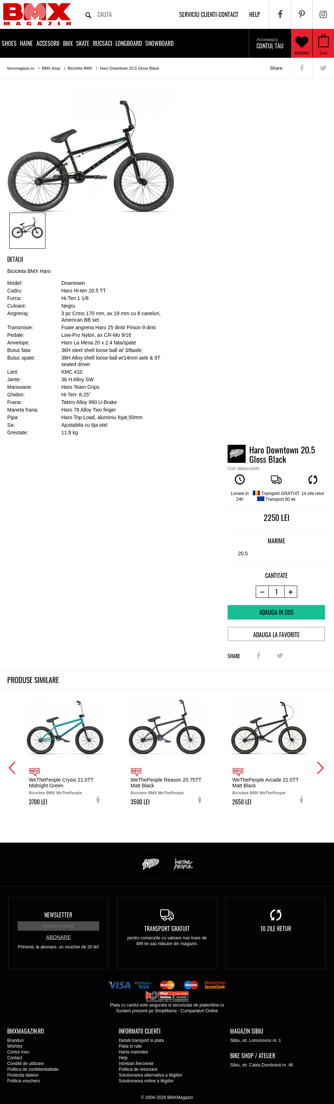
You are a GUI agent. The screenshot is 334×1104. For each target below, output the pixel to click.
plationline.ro (211, 1005)
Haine (26, 43)
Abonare (58, 937)
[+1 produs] (291, 592)
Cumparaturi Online (199, 1010)
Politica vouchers (23, 1080)
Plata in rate (130, 1046)
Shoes (9, 43)
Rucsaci (102, 43)
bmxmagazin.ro (20, 68)
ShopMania (166, 1010)
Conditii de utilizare (25, 1063)
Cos (323, 53)
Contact (14, 1057)
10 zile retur (275, 928)
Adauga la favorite (276, 634)
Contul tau (270, 43)
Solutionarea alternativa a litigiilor (150, 1075)
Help (123, 1057)
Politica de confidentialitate (32, 1069)
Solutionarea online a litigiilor (146, 1080)
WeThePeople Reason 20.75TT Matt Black (166, 782)
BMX (68, 43)
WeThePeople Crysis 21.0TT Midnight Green (61, 782)
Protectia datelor (23, 1075)
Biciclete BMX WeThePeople (55, 793)
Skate (82, 43)
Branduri (15, 1040)
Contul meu (18, 1052)
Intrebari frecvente (136, 1063)
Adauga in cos (276, 612)
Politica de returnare (138, 1069)
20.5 (243, 553)
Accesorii (48, 43)
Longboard (128, 43)
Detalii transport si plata (141, 1040)
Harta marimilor (133, 1052)
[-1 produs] (262, 592)
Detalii (15, 259)
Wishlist (302, 43)
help (254, 14)
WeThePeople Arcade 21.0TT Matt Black (265, 782)
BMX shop (51, 68)
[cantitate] (276, 592)
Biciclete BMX (80, 68)
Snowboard (159, 43)
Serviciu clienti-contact (208, 14)
